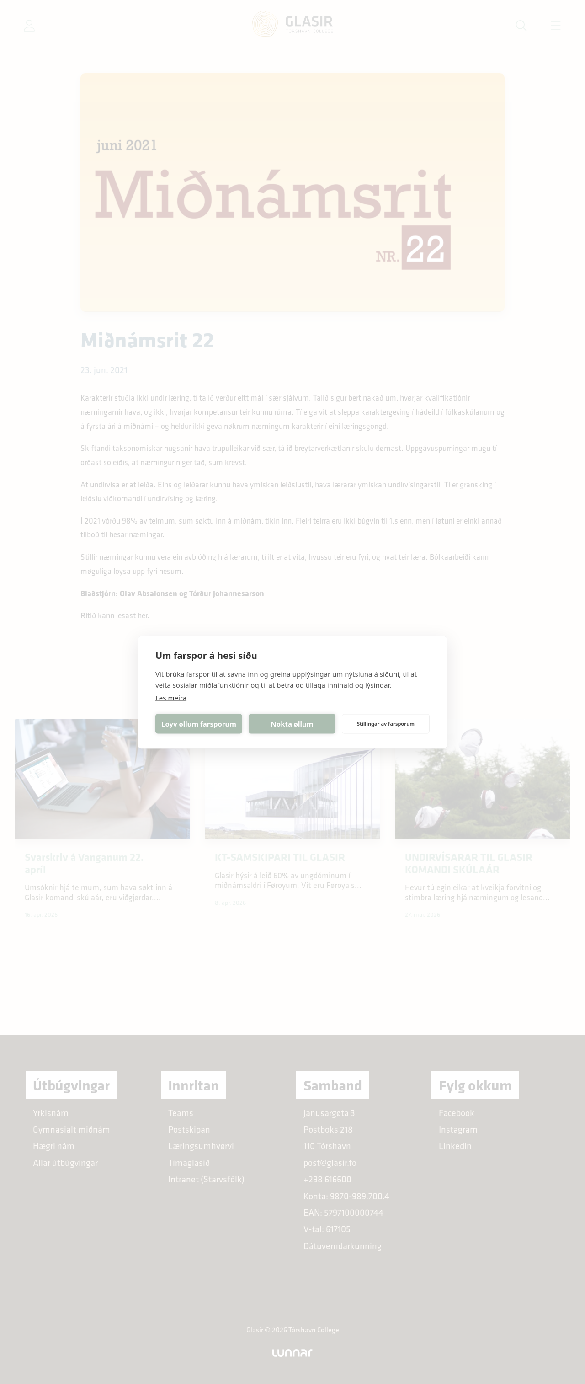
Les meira (170, 697)
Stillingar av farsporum (386, 723)
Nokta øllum (292, 723)
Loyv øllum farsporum (198, 723)
